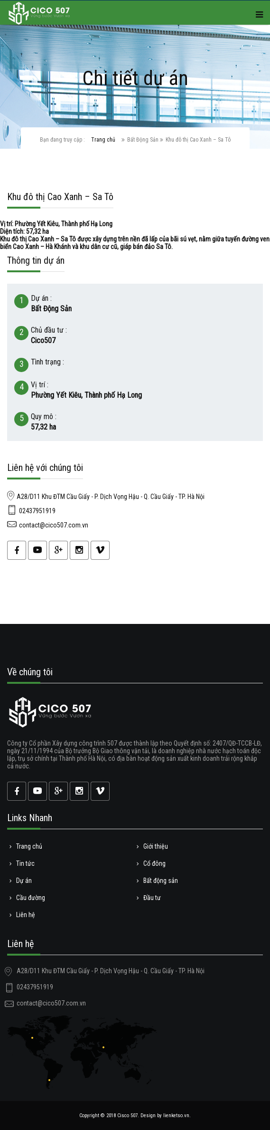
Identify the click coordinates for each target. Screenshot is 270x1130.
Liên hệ (24, 915)
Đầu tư (151, 897)
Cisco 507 (127, 1115)
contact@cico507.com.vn (53, 525)
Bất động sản (159, 880)
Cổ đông (153, 863)
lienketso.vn (176, 1115)
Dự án (23, 880)
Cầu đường (29, 897)
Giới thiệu (154, 846)
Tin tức (24, 863)
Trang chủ (103, 139)
